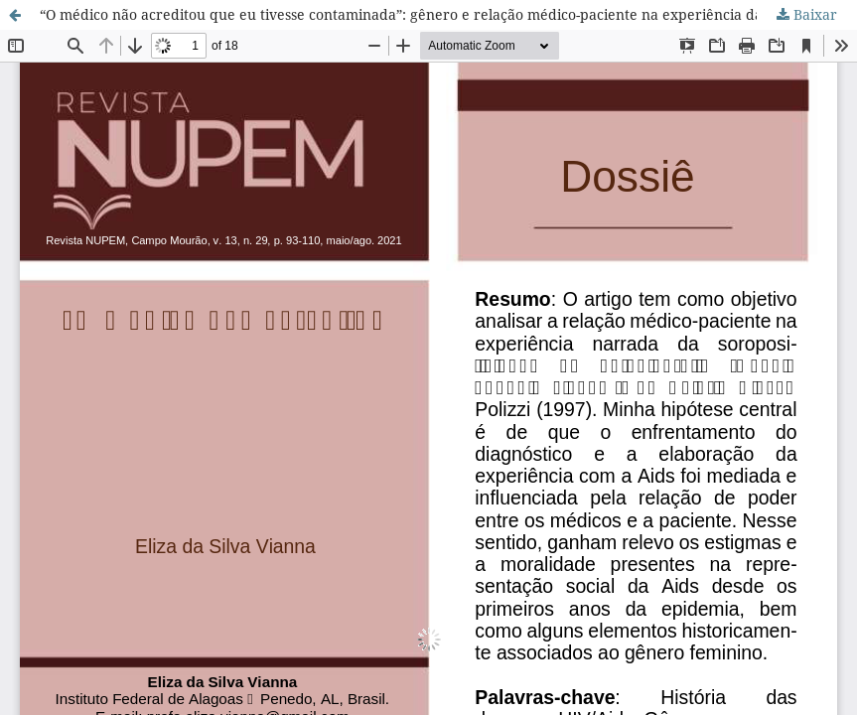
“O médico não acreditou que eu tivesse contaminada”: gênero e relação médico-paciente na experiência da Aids (417, 14)
